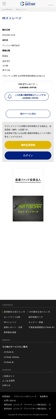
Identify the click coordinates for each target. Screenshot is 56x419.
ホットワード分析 (12, 317)
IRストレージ (10, 322)
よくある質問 (8, 381)
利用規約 (6, 396)
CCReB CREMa (11, 357)
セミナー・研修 (36, 322)
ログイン (51, 5)
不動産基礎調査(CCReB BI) (41, 327)
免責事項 (44, 396)
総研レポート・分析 (13, 327)
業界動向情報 (10, 332)
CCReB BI (9, 362)
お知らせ (6, 385)
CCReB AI (9, 352)
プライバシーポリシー (24, 397)
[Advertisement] (28, 237)
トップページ (7, 9)
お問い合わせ (10, 400)
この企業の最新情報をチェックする (30, 96)
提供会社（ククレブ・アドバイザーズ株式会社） (26, 409)
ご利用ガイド (8, 376)
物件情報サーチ (36, 317)
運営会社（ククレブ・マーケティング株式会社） (26, 405)
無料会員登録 (28, 145)
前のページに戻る (28, 114)
